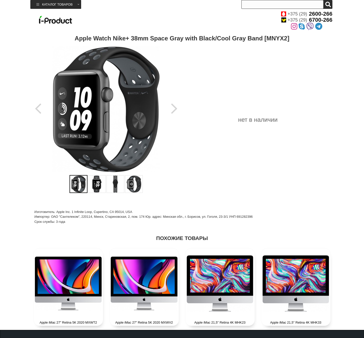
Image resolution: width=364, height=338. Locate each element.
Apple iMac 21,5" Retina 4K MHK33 (295, 322)
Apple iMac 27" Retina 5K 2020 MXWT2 (68, 322)
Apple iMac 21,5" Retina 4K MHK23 (219, 322)
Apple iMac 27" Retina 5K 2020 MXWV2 (144, 322)
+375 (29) (306, 14)
